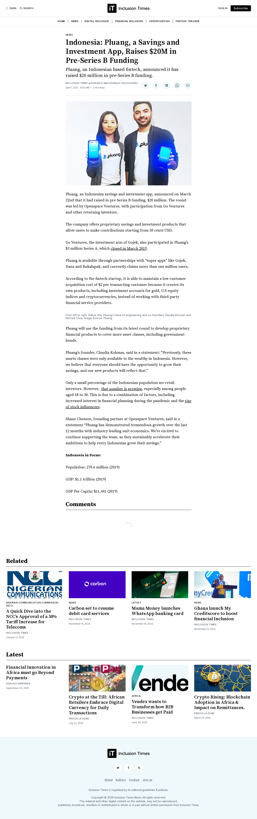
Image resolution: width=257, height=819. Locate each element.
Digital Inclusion (96, 21)
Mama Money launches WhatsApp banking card (157, 611)
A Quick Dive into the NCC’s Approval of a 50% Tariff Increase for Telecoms (31, 619)
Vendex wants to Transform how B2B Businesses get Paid (152, 707)
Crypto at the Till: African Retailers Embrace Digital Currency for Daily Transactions (97, 705)
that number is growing (121, 389)
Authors (121, 779)
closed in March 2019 (129, 248)
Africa (136, 696)
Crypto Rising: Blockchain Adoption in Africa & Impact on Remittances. (222, 702)
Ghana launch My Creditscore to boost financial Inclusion (216, 614)
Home (61, 21)
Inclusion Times (77, 83)
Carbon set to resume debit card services (91, 611)
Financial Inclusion (129, 21)
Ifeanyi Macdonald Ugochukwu (115, 83)
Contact (134, 779)
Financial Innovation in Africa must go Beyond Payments (31, 673)
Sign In (223, 8)
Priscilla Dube (79, 718)
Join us (147, 779)
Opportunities (159, 21)
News (74, 21)
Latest (136, 602)
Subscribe (241, 8)
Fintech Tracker (187, 21)
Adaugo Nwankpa (18, 683)
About (109, 779)
